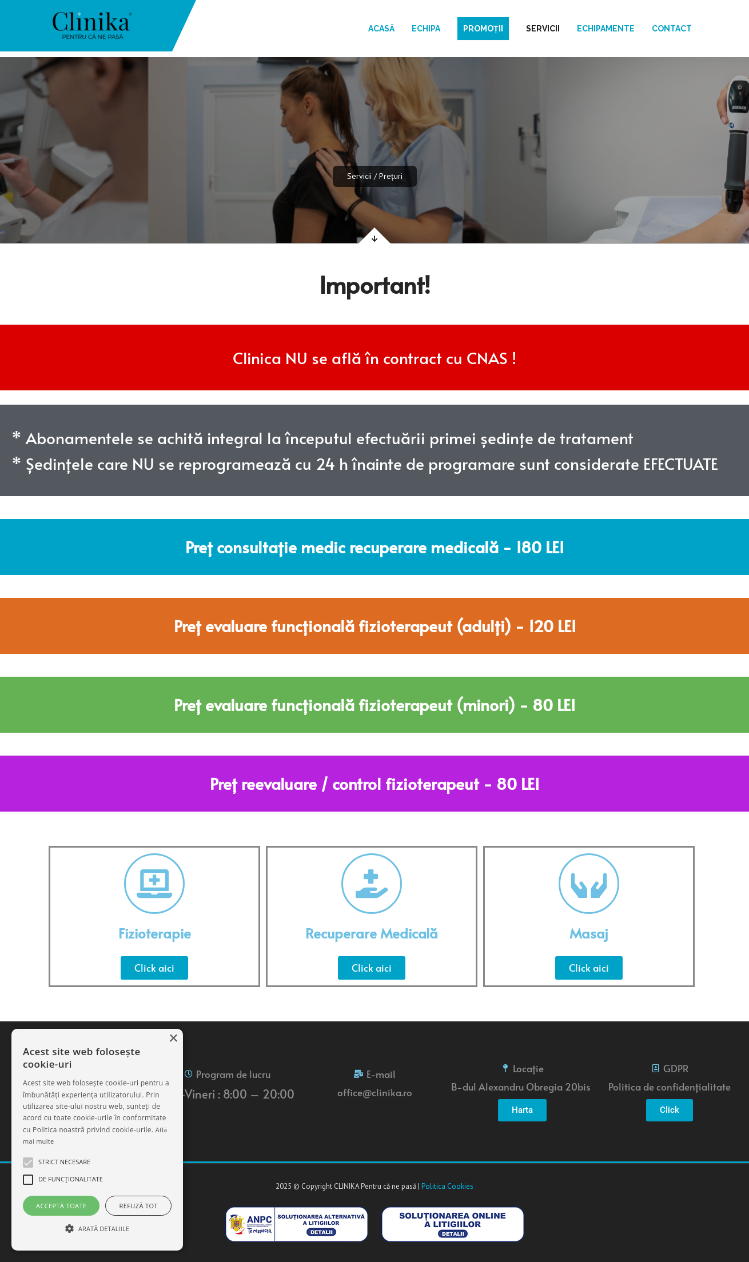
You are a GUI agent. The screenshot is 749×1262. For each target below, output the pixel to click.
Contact (672, 28)
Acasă (381, 28)
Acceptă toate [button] (61, 1205)
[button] (28, 1162)
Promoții (483, 28)
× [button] (173, 1039)
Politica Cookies (447, 1186)
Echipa (426, 28)
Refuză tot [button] (138, 1205)
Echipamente (606, 28)
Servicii (543, 28)
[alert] (97, 1140)
